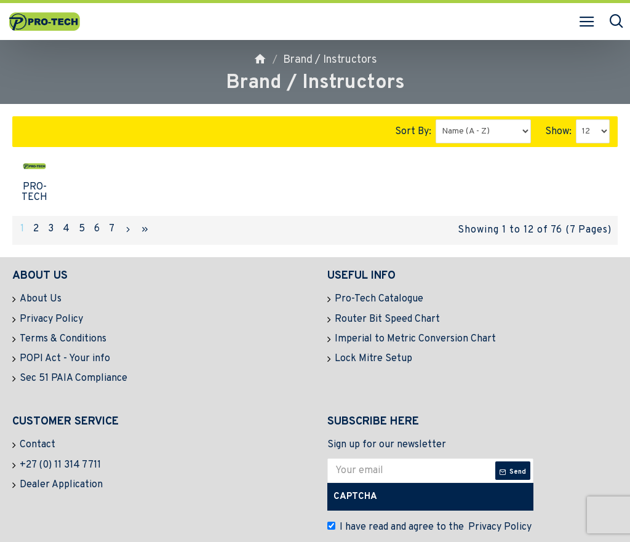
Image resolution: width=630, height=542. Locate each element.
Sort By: (413, 132)
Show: (558, 132)
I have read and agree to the (430, 500)
